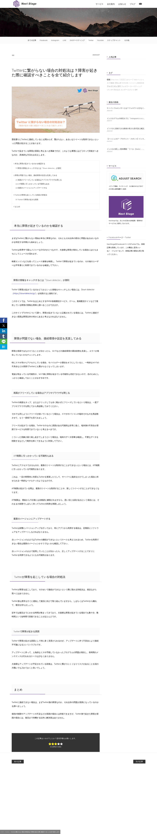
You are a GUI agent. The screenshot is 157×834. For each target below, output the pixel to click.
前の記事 (26, 762)
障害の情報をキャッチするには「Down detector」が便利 (38, 168)
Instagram (55, 40)
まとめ (17, 207)
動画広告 (140, 83)
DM (136, 90)
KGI (135, 79)
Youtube (100, 40)
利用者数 (125, 83)
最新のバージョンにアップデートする (31, 188)
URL (108, 90)
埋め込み (117, 90)
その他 (126, 40)
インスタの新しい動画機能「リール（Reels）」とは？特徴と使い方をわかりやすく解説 (126, 149)
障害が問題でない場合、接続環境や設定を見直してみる (35, 175)
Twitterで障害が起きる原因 (27, 200)
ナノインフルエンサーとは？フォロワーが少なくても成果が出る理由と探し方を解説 (126, 108)
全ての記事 (32, 40)
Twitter (91, 40)
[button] (3, 320)
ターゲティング (136, 86)
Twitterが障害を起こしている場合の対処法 (30, 195)
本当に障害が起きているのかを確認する (29, 164)
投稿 (108, 79)
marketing (133, 83)
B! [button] (3, 347)
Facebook (43, 40)
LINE (64, 40)
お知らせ (122, 4)
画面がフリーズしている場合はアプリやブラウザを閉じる (39, 180)
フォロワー (125, 86)
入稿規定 (122, 79)
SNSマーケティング (77, 40)
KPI (111, 90)
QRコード (130, 79)
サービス (99, 4)
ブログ (132, 4)
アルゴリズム (112, 86)
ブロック (117, 83)
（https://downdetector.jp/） (24, 293)
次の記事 (131, 762)
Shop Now (115, 79)
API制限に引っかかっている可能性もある (33, 184)
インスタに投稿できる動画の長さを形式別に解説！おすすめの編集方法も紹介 (126, 128)
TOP (2, 832)
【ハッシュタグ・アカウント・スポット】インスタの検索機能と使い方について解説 (126, 139)
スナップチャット (114, 40)
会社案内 (111, 4)
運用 (119, 86)
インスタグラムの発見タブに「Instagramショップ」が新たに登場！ (126, 118)
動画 (112, 83)
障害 (14, 55)
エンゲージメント (127, 90)
